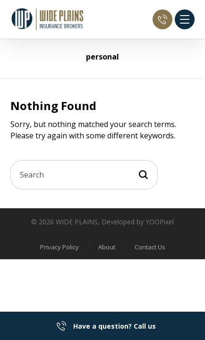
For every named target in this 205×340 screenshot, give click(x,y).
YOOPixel (159, 221)
